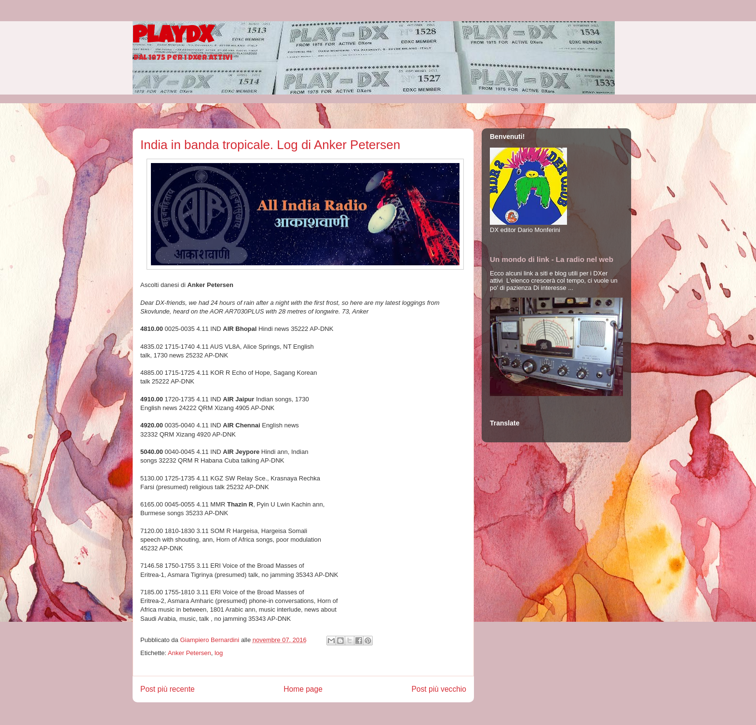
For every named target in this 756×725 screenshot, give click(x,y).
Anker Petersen (189, 653)
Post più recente (167, 689)
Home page (303, 689)
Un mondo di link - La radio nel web (551, 259)
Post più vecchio (438, 689)
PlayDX (173, 38)
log (219, 653)
